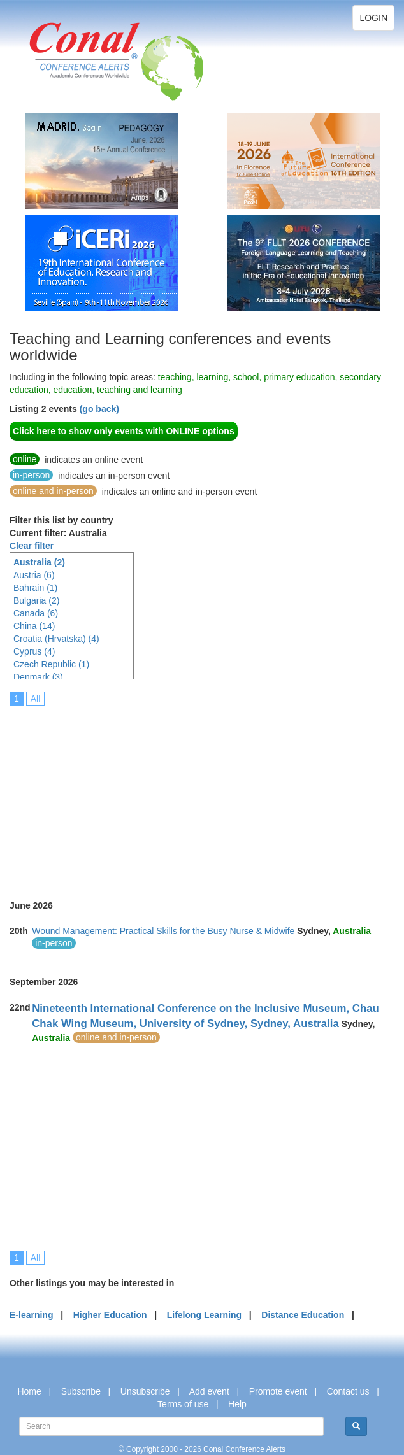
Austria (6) (34, 575)
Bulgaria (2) (36, 600)
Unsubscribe (145, 1391)
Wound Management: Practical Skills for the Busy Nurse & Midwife (163, 931)
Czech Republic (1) (51, 664)
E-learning (31, 1315)
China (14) (34, 626)
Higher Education (110, 1315)
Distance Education (302, 1315)
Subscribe (81, 1391)
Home (29, 1391)
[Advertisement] (207, 794)
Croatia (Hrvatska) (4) (56, 639)
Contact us (348, 1391)
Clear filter (32, 546)
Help (237, 1404)
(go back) (99, 409)
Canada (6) (35, 613)
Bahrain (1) (35, 588)
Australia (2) (39, 562)
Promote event (278, 1391)
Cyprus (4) (34, 651)
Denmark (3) (38, 677)
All (36, 698)
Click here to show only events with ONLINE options (123, 431)
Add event (209, 1391)
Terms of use (182, 1404)
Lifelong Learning (204, 1315)
